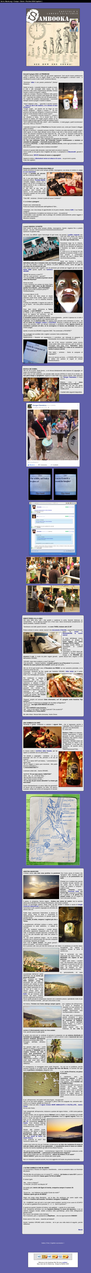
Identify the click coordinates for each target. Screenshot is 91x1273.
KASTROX (52, 322)
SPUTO (36, 155)
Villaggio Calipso (41, 322)
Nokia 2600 (27, 269)
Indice (43, 1243)
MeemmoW (72, 152)
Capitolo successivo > (57, 1243)
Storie (22, 1)
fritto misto (70, 671)
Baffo (25, 994)
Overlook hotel (73, 891)
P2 (27, 1121)
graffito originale (74, 235)
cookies (64, 1262)
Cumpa (16, 1)
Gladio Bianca (28, 1138)
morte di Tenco (36, 1136)
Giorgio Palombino (70, 377)
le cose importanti (29, 172)
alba (32, 82)
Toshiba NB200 (40, 180)
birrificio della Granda (44, 751)
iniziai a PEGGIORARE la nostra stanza (73, 633)
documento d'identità (59, 630)
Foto (47, 1243)
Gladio (25, 1123)
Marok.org (8, 1)
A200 (72, 210)
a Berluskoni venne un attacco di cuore (48, 158)
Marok (80, 1230)
